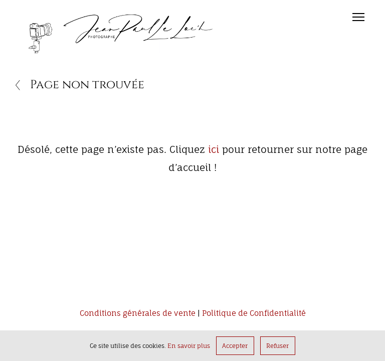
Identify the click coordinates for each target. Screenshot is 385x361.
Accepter (235, 345)
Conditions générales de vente (138, 313)
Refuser (277, 345)
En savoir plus (188, 345)
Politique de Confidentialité (254, 313)
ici (213, 149)
